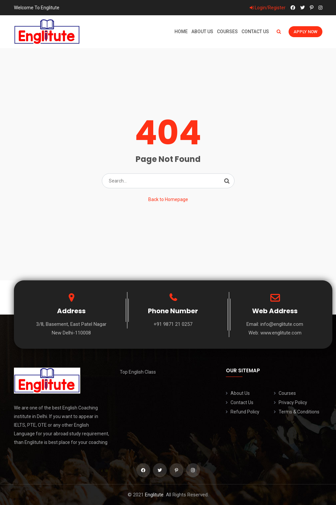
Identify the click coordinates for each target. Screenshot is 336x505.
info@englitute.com (281, 324)
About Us (202, 31)
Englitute (154, 495)
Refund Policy (245, 411)
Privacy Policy (293, 402)
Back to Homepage (168, 199)
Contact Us (255, 31)
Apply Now (305, 31)
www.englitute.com (281, 333)
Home (181, 31)
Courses (227, 31)
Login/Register (268, 7)
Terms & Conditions (299, 411)
